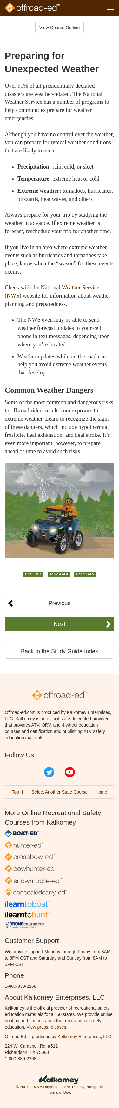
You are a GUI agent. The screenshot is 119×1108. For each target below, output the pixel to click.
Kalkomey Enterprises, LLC (84, 1036)
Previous (59, 603)
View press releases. (47, 1027)
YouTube (70, 772)
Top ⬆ (18, 792)
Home (101, 792)
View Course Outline (59, 27)
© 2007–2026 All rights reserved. (43, 1087)
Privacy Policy (84, 1087)
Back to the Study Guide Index (59, 651)
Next (59, 624)
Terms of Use (59, 1092)
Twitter (49, 772)
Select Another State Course (60, 792)
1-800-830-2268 (20, 986)
